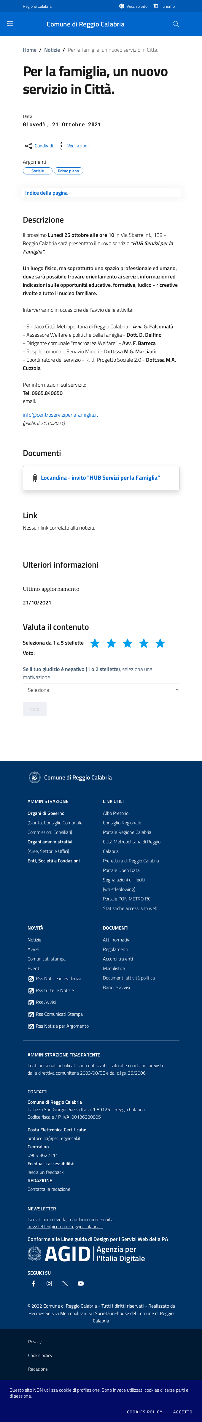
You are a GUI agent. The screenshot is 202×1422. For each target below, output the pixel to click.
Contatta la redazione (49, 1189)
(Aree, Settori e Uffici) (50, 846)
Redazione (38, 1369)
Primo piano (68, 170)
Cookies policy (145, 1412)
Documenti (115, 927)
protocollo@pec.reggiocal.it (54, 1138)
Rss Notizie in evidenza (54, 978)
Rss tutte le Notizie (51, 990)
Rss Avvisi (42, 1002)
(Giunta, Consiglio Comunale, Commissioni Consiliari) (55, 823)
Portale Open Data (121, 870)
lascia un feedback (46, 1172)
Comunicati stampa (47, 958)
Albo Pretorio (115, 813)
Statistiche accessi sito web (130, 908)
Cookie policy (40, 1355)
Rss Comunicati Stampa (55, 1014)
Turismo (168, 6)
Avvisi (33, 949)
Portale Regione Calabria (127, 832)
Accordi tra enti (118, 958)
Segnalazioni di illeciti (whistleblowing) (124, 884)
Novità (35, 927)
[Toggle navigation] (10, 23)
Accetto (183, 1412)
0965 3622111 (43, 1155)
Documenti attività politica (129, 977)
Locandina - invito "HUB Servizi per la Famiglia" (100, 477)
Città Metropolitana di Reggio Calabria (131, 846)
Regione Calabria (37, 6)
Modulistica (114, 968)
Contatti (37, 1091)
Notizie (52, 50)
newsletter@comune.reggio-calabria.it (65, 1226)
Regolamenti (115, 949)
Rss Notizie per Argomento (58, 1026)
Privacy (35, 1341)
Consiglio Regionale (122, 822)
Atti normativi (116, 939)
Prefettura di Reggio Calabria (131, 860)
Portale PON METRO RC (127, 898)
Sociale (37, 170)
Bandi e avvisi (116, 987)
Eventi (34, 968)
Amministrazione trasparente (64, 1054)
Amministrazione (48, 801)
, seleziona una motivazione (87, 673)
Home (29, 50)
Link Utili (113, 801)
